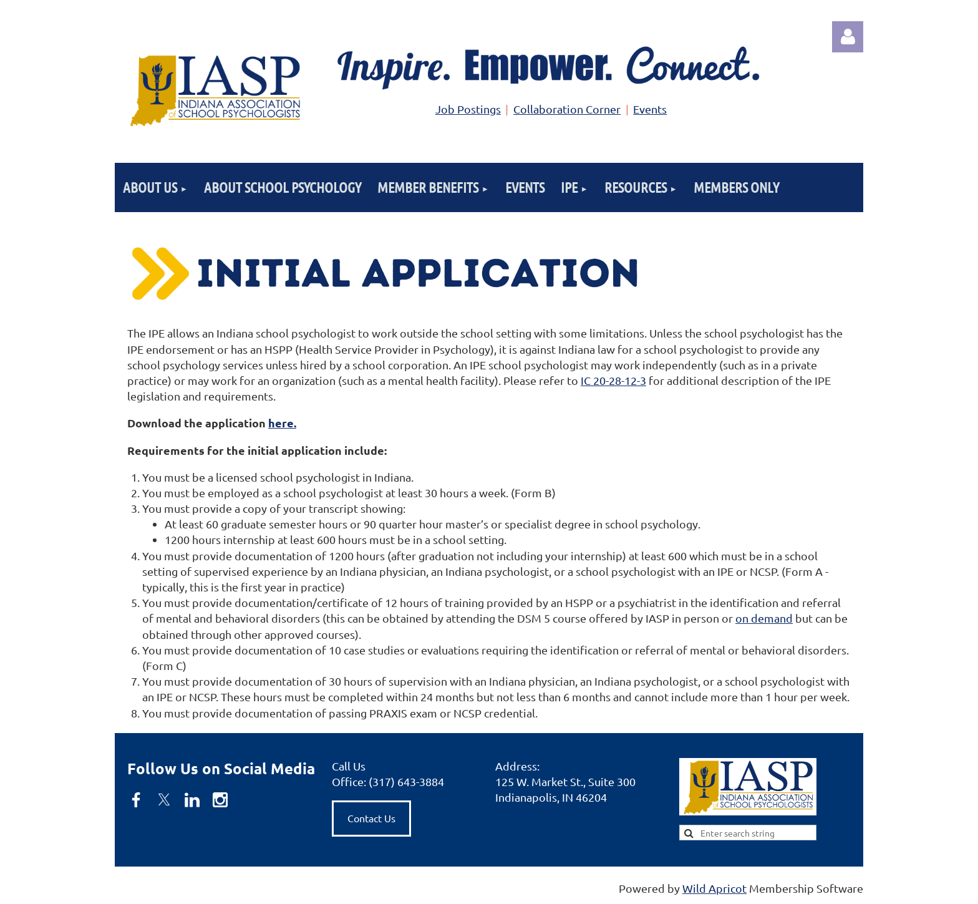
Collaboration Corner (567, 108)
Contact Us (371, 818)
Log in (847, 36)
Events (650, 108)
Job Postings (468, 108)
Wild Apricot (714, 888)
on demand (764, 618)
